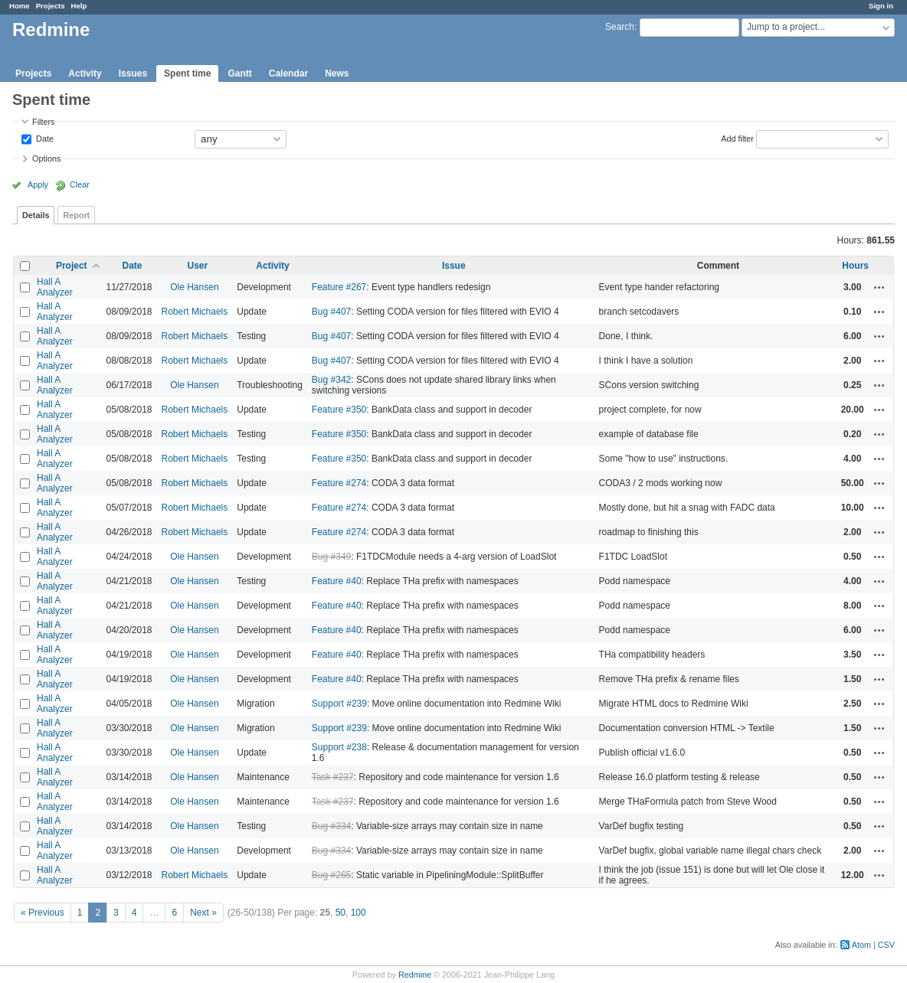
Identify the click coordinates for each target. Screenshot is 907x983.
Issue (454, 265)
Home (19, 6)
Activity (84, 73)
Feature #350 (339, 409)
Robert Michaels (195, 311)
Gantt (239, 73)
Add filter (737, 137)
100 (358, 912)
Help (79, 6)
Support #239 (339, 703)
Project (71, 265)
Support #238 (339, 747)
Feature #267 (339, 287)
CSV (886, 944)
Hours (855, 265)
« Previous (42, 912)
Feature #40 (337, 581)
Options (46, 158)
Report (76, 215)
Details (35, 215)
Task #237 (333, 777)
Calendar (288, 73)
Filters (43, 121)
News (337, 73)
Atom (861, 944)
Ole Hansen (194, 287)
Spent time (187, 73)
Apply (38, 184)
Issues (133, 73)
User (198, 265)
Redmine (414, 974)
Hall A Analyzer (55, 287)
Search (619, 26)
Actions (879, 287)
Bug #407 (331, 311)
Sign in (881, 6)
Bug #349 (331, 556)
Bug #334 (331, 826)
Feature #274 (339, 483)
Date (44, 137)
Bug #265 (331, 875)
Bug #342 (331, 379)
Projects (50, 6)
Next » (203, 912)
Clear (80, 184)
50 (340, 912)
